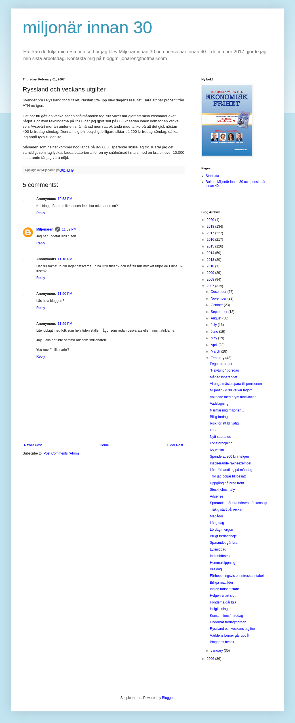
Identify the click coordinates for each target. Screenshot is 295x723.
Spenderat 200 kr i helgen (229, 456)
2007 (211, 286)
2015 (211, 246)
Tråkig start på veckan (226, 509)
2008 (211, 279)
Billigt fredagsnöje (223, 536)
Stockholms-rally (222, 490)
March (216, 351)
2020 (211, 220)
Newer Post (33, 445)
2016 (211, 240)
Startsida (212, 176)
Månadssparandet (223, 377)
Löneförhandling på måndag (231, 470)
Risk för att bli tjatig (224, 423)
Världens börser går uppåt (229, 635)
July (214, 325)
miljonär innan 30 (87, 27)
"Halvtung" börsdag (224, 370)
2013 (211, 260)
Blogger (168, 698)
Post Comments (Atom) (61, 453)
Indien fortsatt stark (224, 589)
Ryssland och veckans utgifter (232, 629)
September (219, 312)
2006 (211, 659)
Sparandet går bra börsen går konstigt (238, 503)
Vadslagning (219, 404)
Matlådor (216, 516)
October (217, 305)
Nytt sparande (220, 437)
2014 (211, 253)
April (214, 345)
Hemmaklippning (222, 563)
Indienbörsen (219, 556)
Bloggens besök (222, 642)
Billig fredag (219, 417)
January (217, 650)
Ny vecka (217, 450)
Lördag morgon (221, 530)
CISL (214, 430)
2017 (211, 233)
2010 (211, 266)
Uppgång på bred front (227, 483)
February (218, 358)
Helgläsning (219, 609)
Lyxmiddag (218, 549)
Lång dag (217, 523)
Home (104, 445)
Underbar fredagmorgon (228, 622)
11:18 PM (65, 259)
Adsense (216, 496)
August (216, 318)
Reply (40, 213)
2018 (211, 227)
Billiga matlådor (221, 583)
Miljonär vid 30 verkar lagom (231, 390)
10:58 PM (65, 199)
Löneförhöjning (221, 443)
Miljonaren (44, 229)
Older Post (175, 445)
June (215, 332)
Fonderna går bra (223, 602)
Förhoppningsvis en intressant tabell (237, 576)
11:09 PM (69, 229)
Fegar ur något (221, 364)
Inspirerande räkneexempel (230, 463)
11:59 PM (65, 324)
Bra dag (216, 569)
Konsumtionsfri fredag (226, 616)
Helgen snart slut (222, 596)
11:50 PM (65, 294)
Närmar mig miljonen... (227, 410)
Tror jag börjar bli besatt (228, 476)
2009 (211, 273)
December (219, 292)
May (214, 338)
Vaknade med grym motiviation (233, 397)
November (219, 298)
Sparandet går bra (223, 543)
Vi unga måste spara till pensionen (236, 384)
